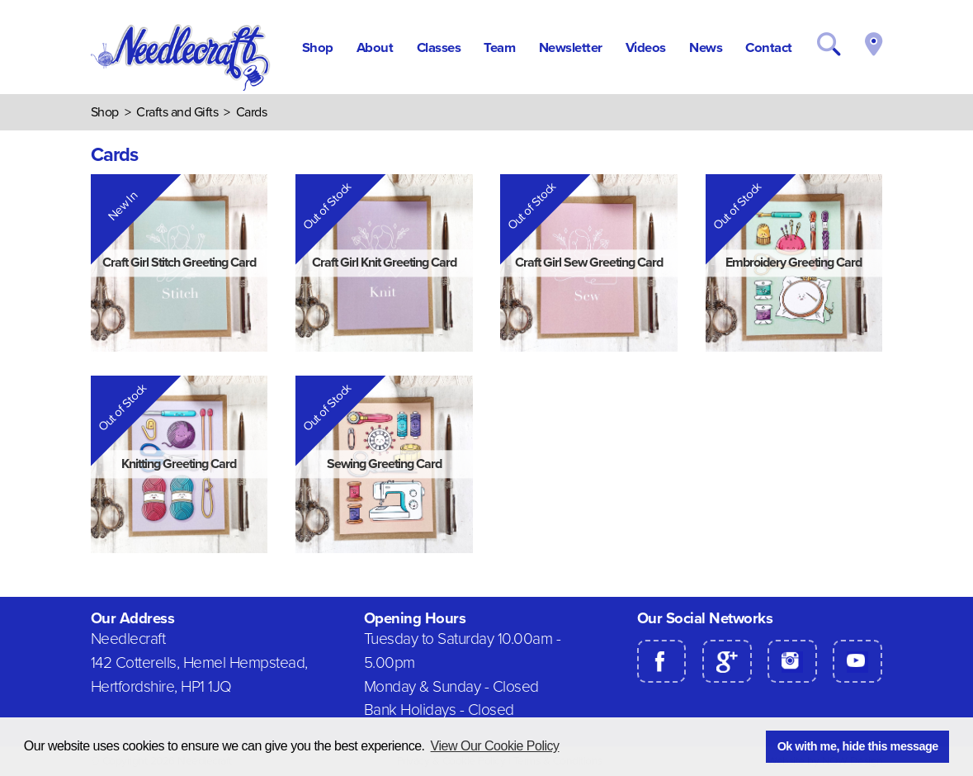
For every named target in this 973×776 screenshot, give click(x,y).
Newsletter (570, 48)
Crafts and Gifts (177, 112)
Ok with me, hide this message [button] (857, 746)
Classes (439, 48)
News (705, 48)
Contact (768, 48)
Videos (646, 48)
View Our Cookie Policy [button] (495, 746)
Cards (251, 112)
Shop (317, 48)
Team (499, 48)
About (375, 48)
